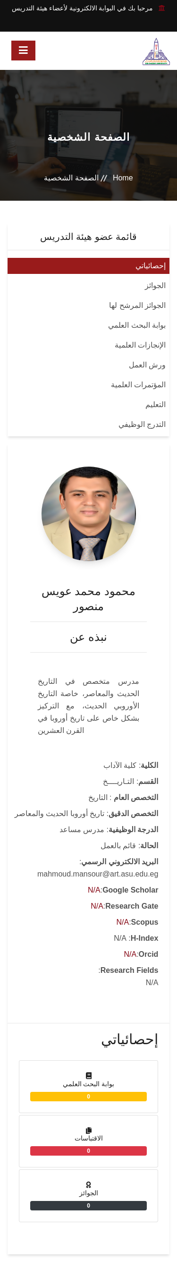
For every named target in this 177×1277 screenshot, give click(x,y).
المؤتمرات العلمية (138, 385)
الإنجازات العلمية (140, 345)
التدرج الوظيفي (142, 424)
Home (123, 178)
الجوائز (155, 285)
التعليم (155, 404)
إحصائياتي (150, 266)
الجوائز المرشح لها (137, 305)
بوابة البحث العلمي (137, 325)
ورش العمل (147, 365)
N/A (94, 890)
